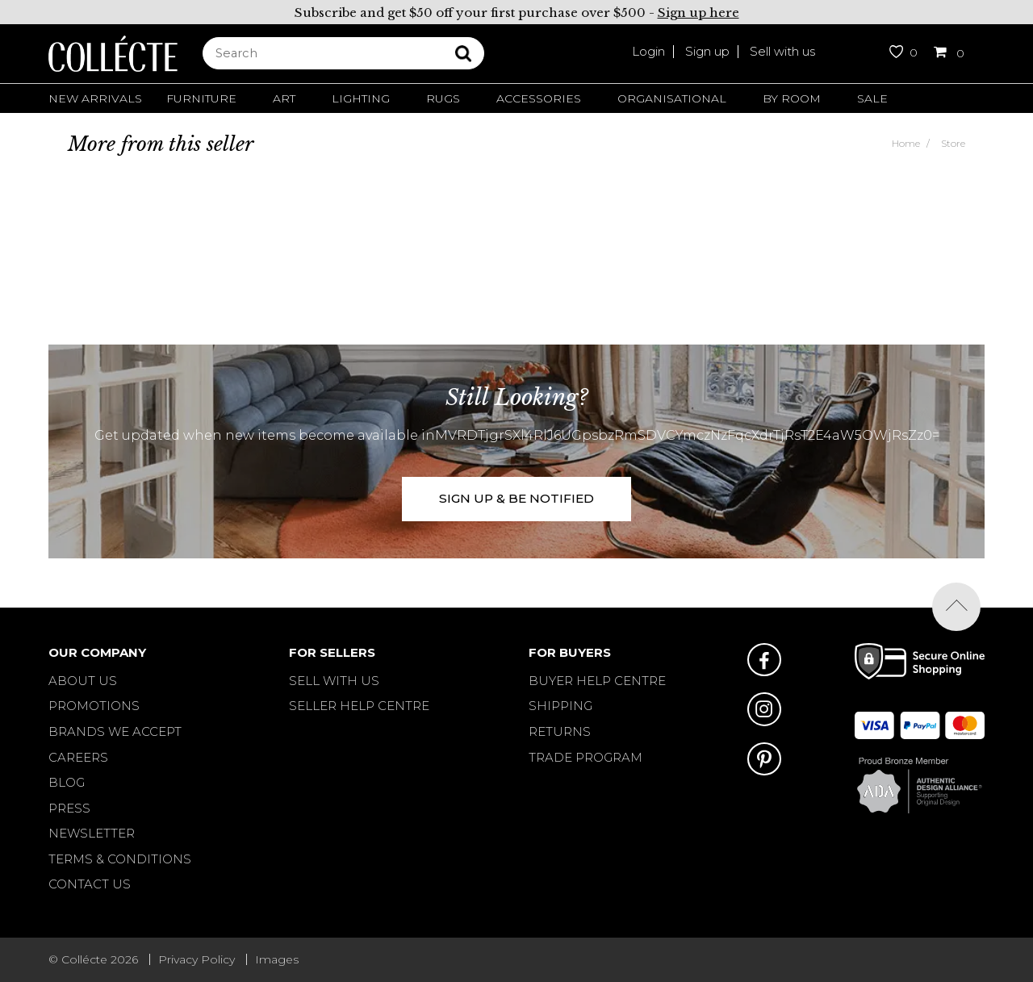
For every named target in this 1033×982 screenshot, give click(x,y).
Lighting (361, 98)
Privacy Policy (196, 959)
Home (906, 143)
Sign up (707, 51)
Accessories (538, 98)
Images (277, 959)
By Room (792, 98)
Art (284, 98)
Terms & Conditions (119, 859)
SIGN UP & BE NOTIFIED (516, 498)
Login (648, 51)
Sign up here (698, 12)
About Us (82, 680)
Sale (872, 98)
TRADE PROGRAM (585, 757)
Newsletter (91, 833)
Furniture (201, 98)
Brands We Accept (115, 731)
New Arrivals (95, 98)
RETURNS (560, 731)
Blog (66, 782)
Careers (78, 757)
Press (69, 808)
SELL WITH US (334, 680)
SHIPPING (560, 705)
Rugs (443, 98)
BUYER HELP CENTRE (597, 680)
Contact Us (89, 884)
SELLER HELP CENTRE (359, 705)
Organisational (671, 98)
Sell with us (782, 51)
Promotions (94, 705)
